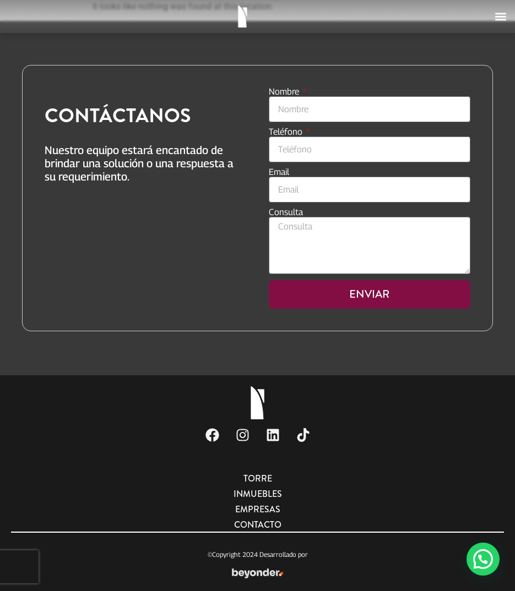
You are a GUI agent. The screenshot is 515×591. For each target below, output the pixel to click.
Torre (257, 478)
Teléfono (287, 132)
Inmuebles (258, 494)
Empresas (257, 509)
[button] (500, 15)
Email (279, 172)
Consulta (286, 212)
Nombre (285, 91)
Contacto (257, 524)
